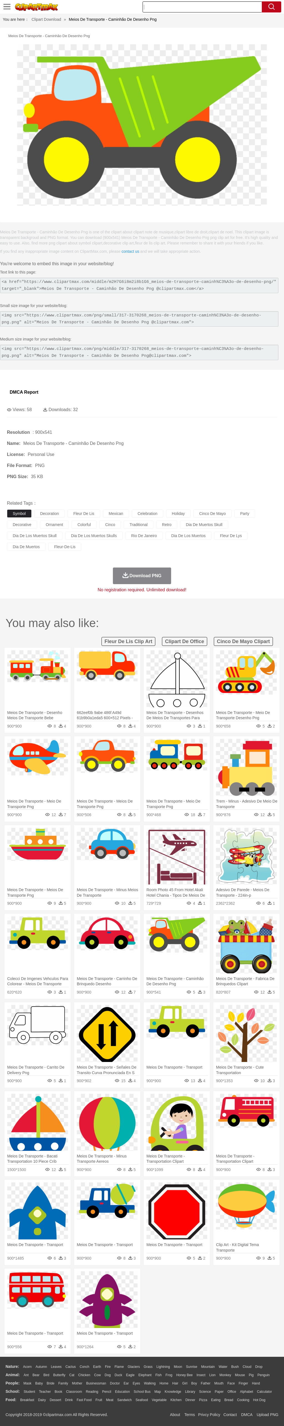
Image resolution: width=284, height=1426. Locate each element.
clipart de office (184, 641)
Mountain (208, 1367)
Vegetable (159, 1400)
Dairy (42, 1400)
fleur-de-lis (64, 547)
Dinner (190, 1400)
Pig (251, 1375)
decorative (22, 524)
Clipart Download (46, 19)
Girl (184, 1383)
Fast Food (84, 1400)
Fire (108, 1367)
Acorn (27, 1367)
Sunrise (191, 1367)
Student (29, 1392)
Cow (97, 1375)
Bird (46, 1375)
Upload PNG (267, 1414)
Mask (27, 1383)
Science (205, 1392)
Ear (126, 1383)
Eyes (136, 1383)
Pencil (106, 1392)
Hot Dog (259, 1400)
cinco (110, 524)
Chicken (84, 1375)
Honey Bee (184, 1375)
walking (150, 1383)
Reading (92, 1392)
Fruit (98, 1400)
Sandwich (124, 1400)
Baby (39, 1383)
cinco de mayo (212, 513)
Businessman (96, 1383)
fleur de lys (231, 535)
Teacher (45, 1392)
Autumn (41, 1367)
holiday (178, 513)
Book (58, 1392)
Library (190, 1392)
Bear (35, 1375)
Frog (169, 1375)
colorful (84, 524)
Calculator (264, 1392)
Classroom (74, 1392)
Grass (148, 1367)
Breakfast (27, 1400)
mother (77, 1383)
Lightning (163, 1367)
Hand (256, 1383)
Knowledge (173, 1392)
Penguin (263, 1375)
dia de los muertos (188, 535)
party (244, 513)
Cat (72, 1375)
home (163, 1383)
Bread (228, 1400)
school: (13, 1391)
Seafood (142, 1400)
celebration (148, 513)
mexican (116, 513)
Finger (243, 1383)
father (206, 1383)
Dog (108, 1375)
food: (11, 1399)
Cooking (243, 1400)
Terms (189, 1414)
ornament (54, 524)
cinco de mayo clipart (243, 641)
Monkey (225, 1375)
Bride (50, 1383)
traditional (139, 524)
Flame (119, 1367)
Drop (258, 1367)
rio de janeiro (144, 535)
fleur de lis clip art (128, 641)
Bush (235, 1367)
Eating (215, 1400)
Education (122, 1392)
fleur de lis (83, 513)
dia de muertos (26, 547)
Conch (84, 1367)
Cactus (70, 1367)
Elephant (144, 1375)
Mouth (219, 1383)
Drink (69, 1400)
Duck (118, 1375)
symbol (19, 513)
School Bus (142, 1392)
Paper (219, 1392)
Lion (212, 1375)
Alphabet (246, 1392)
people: (13, 1383)
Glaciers (134, 1367)
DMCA (246, 1414)
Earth (97, 1367)
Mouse (240, 1375)
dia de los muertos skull (35, 535)
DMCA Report (24, 392)
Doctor (115, 1383)
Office (231, 1392)
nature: (12, 1366)
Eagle (130, 1375)
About (175, 1414)
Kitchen (176, 1400)
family (63, 1383)
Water (223, 1367)
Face (231, 1383)
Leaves (56, 1367)
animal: (13, 1375)
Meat (109, 1400)
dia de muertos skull (204, 524)
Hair (175, 1383)
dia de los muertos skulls (94, 535)
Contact (230, 1414)
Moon (178, 1367)
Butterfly (59, 1375)
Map (157, 1392)
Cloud (247, 1367)
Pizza (203, 1400)
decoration (49, 513)
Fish (158, 1375)
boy (194, 1383)
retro (166, 524)
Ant (26, 1375)
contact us (130, 251)
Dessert (55, 1400)
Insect (201, 1375)
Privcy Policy (209, 1414)
